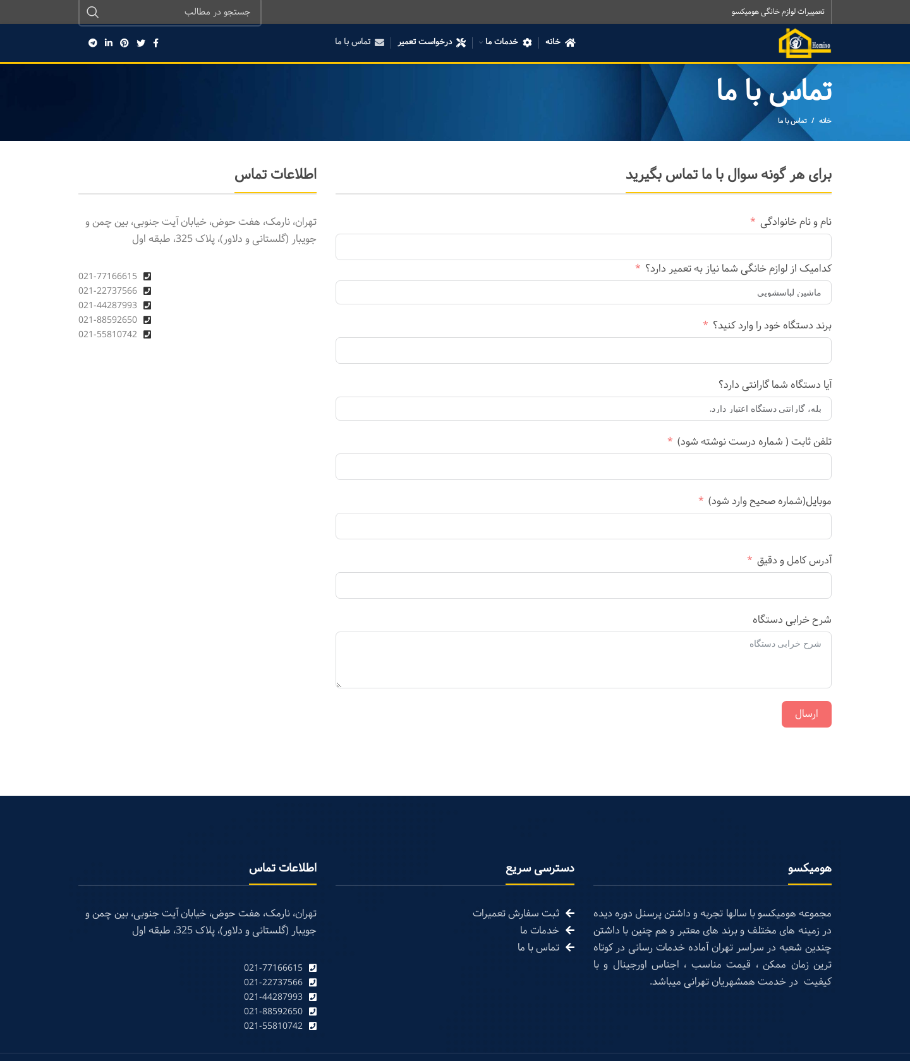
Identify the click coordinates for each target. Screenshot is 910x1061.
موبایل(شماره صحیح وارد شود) (770, 502)
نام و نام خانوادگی (796, 223)
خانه (825, 122)
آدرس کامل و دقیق (794, 561)
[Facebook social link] (155, 44)
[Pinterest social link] (124, 44)
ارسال (806, 715)
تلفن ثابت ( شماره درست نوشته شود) (754, 443)
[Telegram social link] (93, 44)
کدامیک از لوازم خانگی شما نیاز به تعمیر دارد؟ (738, 270)
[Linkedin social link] (108, 44)
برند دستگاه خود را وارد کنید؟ (772, 326)
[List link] (197, 969)
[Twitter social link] (141, 44)
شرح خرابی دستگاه (792, 621)
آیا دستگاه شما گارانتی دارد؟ (775, 386)
